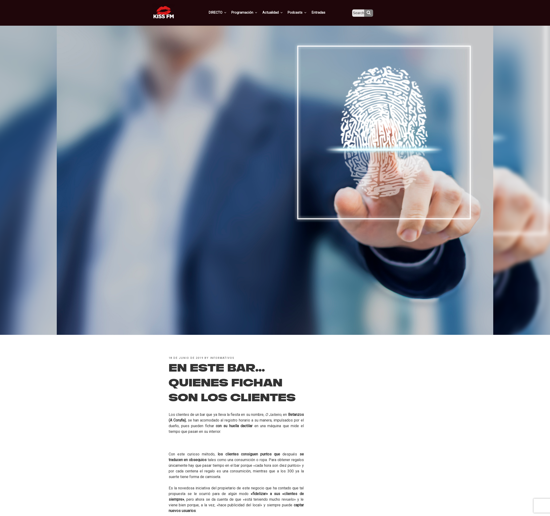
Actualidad (278, 12)
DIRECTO (225, 12)
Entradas (322, 12)
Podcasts (302, 12)
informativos (222, 358)
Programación (251, 12)
